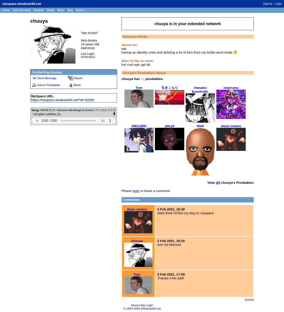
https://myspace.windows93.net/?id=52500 (62, 100)
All (218, 182)
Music (61, 10)
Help (142, 305)
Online (51, 10)
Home (6, 10)
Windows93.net (151, 308)
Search (79, 10)
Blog (70, 10)
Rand (38, 10)
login (136, 191)
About (134, 305)
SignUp (268, 3)
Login (278, 3)
